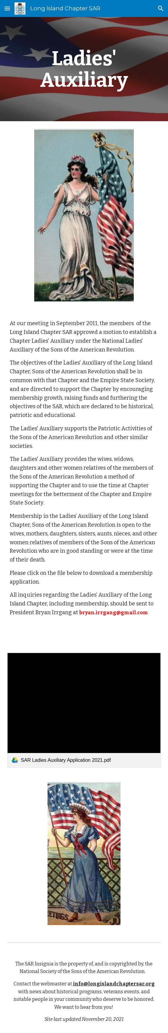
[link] (84, 710)
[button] (7, 8)
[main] (84, 69)
